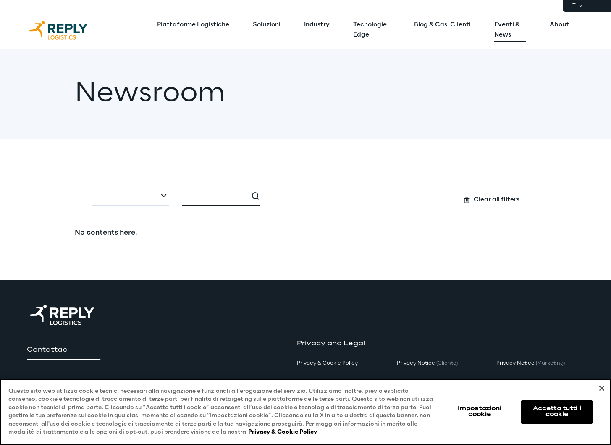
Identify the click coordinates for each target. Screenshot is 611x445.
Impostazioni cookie (479, 411)
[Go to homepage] (67, 30)
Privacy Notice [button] (427, 363)
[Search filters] (305, 196)
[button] (64, 350)
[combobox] (130, 197)
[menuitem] (193, 25)
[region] (305, 412)
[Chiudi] (602, 388)
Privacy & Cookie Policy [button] (327, 363)
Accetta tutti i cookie (557, 411)
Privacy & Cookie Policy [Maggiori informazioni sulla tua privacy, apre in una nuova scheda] (282, 432)
